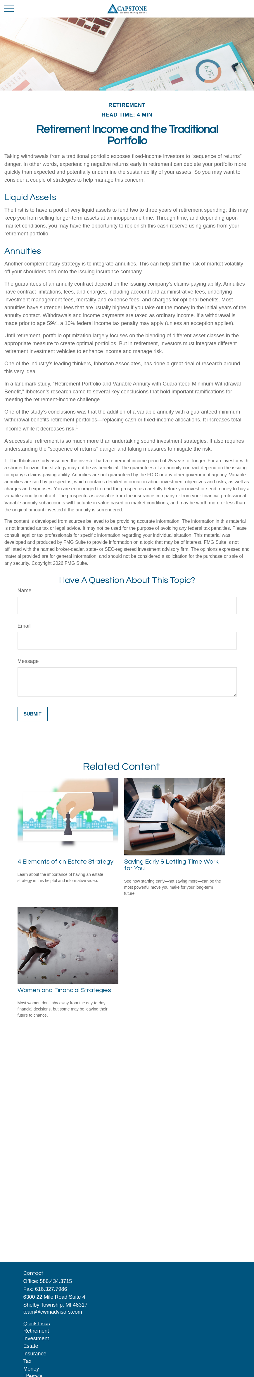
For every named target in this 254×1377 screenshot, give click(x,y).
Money (31, 1369)
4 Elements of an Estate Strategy (65, 861)
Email (24, 626)
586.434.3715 (56, 1281)
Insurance (34, 1354)
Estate (30, 1346)
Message (28, 661)
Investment (36, 1338)
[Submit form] (33, 714)
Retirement (36, 1331)
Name (25, 590)
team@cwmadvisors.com (52, 1312)
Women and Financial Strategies (64, 990)
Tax (27, 1361)
